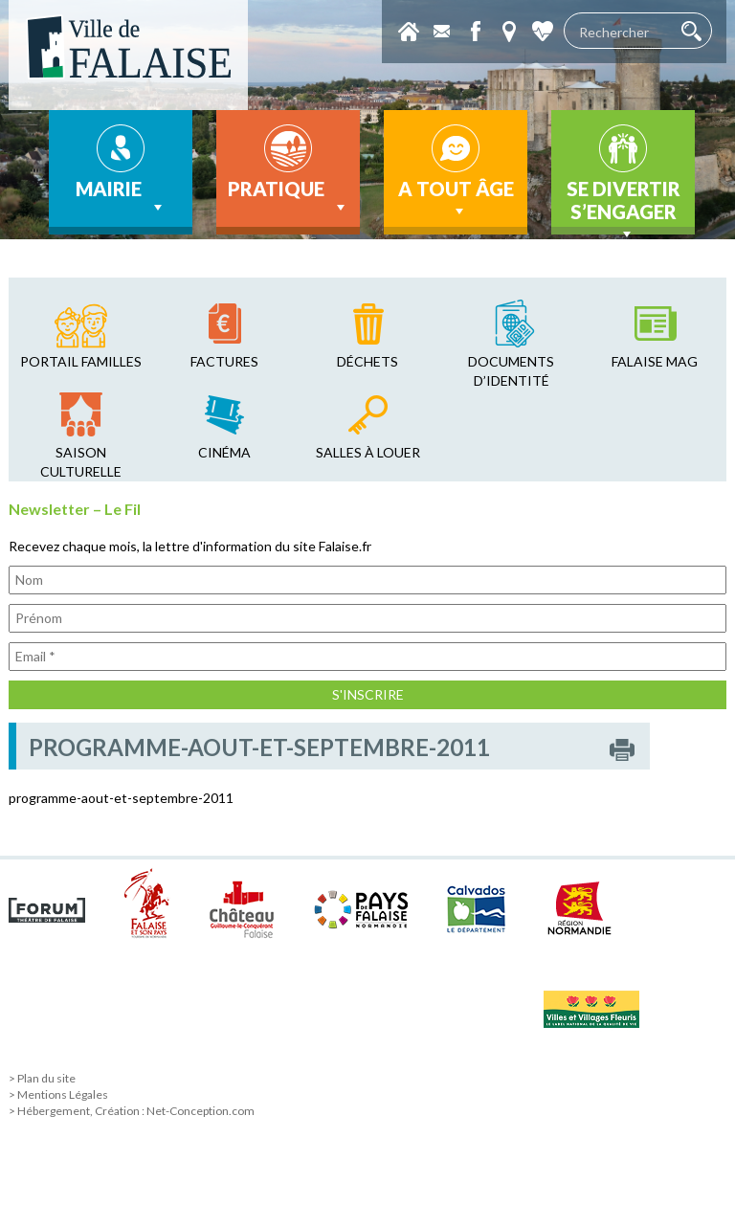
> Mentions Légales (58, 1094)
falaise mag (655, 361)
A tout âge (456, 199)
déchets (367, 361)
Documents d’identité (511, 371)
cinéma (224, 452)
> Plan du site (42, 1078)
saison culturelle (81, 462)
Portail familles (81, 361)
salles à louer (368, 452)
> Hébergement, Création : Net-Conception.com (132, 1111)
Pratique (288, 197)
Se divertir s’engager (623, 205)
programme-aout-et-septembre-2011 (121, 798)
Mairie (121, 197)
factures (224, 361)
